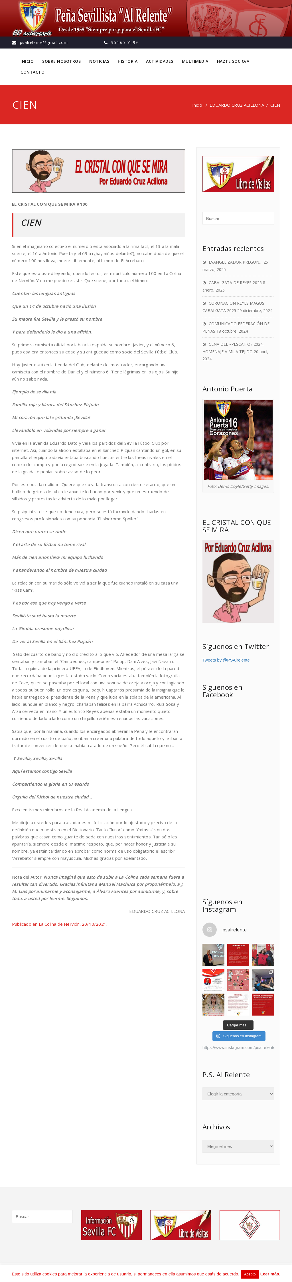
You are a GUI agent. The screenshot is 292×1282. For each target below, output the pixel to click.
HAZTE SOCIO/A (233, 61)
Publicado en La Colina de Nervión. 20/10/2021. (59, 924)
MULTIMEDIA (195, 61)
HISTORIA (127, 61)
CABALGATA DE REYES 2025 (235, 282)
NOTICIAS (99, 61)
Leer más (269, 1273)
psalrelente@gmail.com (44, 42)
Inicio (197, 105)
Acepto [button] (250, 1274)
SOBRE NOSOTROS (61, 61)
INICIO (27, 61)
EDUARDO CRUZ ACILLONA (237, 105)
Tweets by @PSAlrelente (226, 660)
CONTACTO (32, 72)
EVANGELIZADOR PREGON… (235, 262)
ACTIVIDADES (159, 61)
